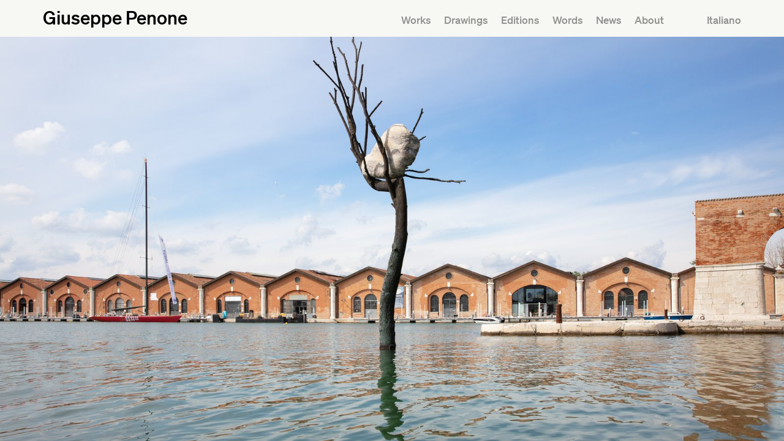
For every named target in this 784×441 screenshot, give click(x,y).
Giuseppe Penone (115, 17)
